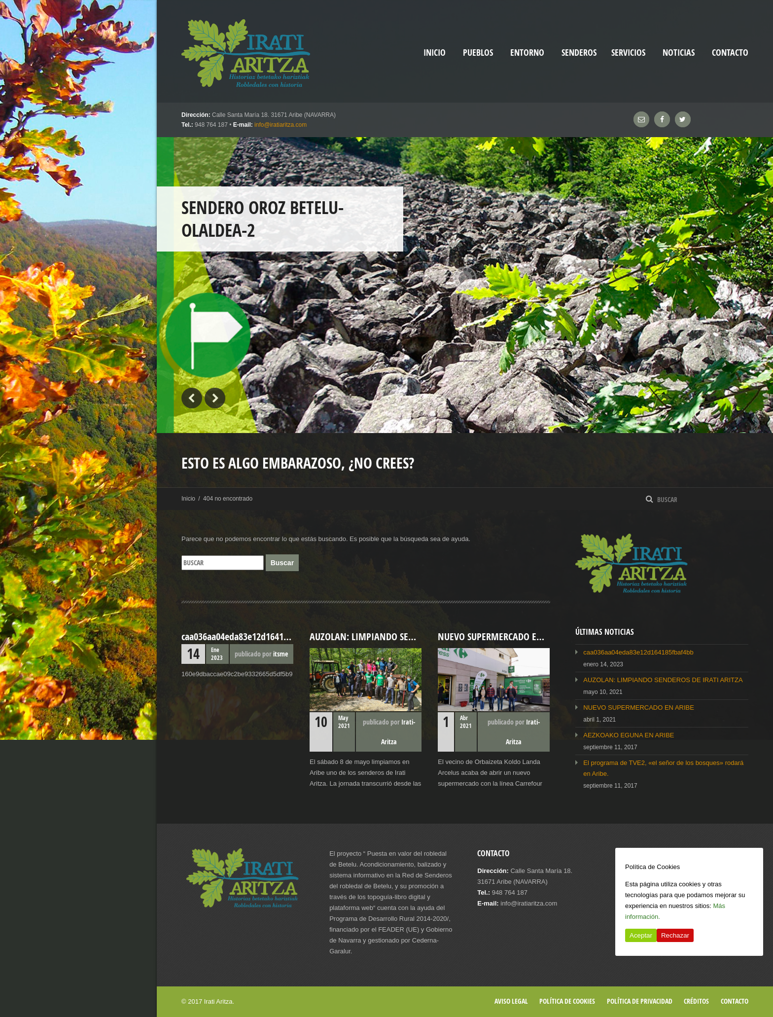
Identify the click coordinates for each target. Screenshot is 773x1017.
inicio (434, 52)
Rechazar (675, 935)
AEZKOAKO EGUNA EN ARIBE (628, 735)
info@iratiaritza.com (280, 124)
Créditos (696, 1001)
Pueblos (478, 52)
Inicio (188, 498)
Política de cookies (567, 1001)
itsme (280, 653)
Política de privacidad (639, 1001)
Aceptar (641, 935)
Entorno (527, 52)
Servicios (628, 52)
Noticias (679, 52)
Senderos (579, 52)
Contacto (730, 52)
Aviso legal (511, 1001)
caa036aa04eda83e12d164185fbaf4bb (638, 652)
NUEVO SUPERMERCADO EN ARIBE (638, 707)
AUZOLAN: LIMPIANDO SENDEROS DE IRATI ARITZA (662, 680)
